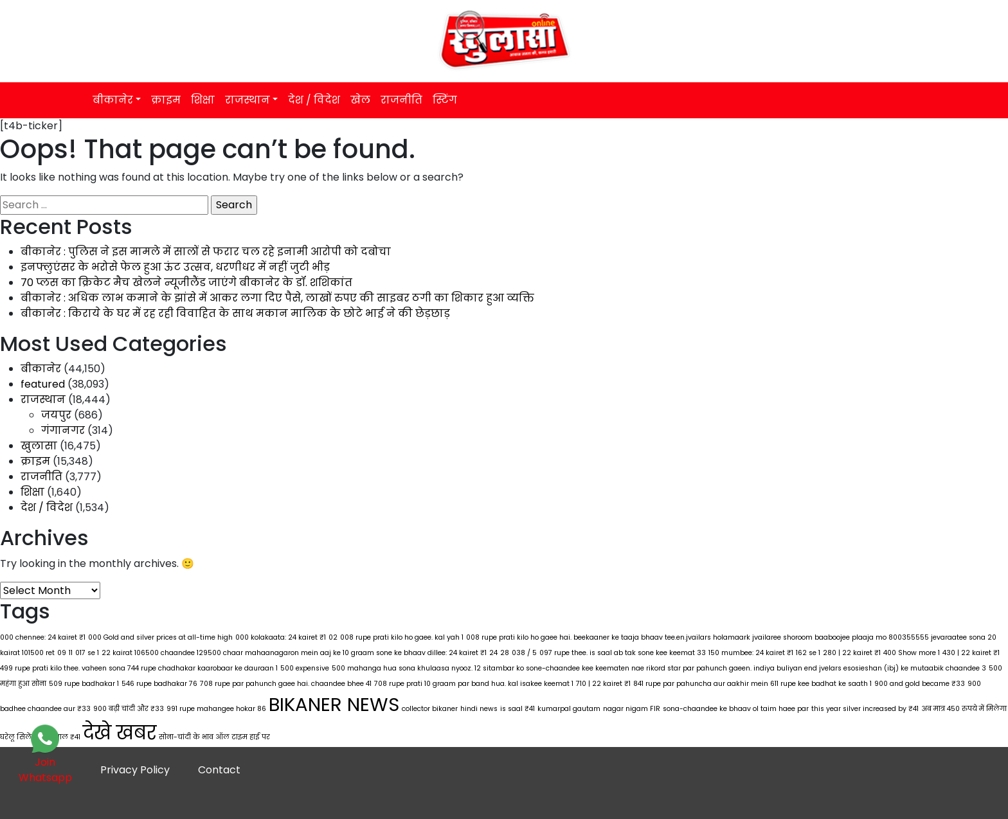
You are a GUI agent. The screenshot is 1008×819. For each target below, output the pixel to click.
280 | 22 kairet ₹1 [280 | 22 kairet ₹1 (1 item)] (852, 653)
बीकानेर (113, 100)
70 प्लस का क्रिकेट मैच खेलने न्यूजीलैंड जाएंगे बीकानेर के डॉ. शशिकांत (186, 282)
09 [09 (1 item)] (61, 653)
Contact (219, 769)
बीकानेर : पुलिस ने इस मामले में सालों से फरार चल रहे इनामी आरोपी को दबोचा (206, 251)
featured (43, 384)
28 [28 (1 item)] (504, 653)
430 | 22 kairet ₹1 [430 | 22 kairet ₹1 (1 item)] (971, 653)
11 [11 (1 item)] (71, 653)
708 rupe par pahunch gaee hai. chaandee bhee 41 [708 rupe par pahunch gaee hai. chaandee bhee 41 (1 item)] (286, 683)
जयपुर (56, 415)
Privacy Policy (135, 769)
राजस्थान (247, 100)
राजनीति (401, 100)
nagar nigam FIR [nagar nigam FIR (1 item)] (631, 709)
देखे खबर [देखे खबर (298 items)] (119, 732)
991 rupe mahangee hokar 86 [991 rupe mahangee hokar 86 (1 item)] (216, 709)
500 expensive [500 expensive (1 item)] (304, 668)
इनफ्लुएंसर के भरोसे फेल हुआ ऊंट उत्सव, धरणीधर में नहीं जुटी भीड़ (175, 267)
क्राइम (166, 100)
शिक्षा (203, 100)
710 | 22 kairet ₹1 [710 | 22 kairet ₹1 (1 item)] (603, 683)
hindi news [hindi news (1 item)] (479, 709)
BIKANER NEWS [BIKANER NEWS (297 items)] (334, 704)
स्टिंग (445, 100)
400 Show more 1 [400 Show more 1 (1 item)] (911, 653)
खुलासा (39, 445)
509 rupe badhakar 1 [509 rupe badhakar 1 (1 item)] (84, 683)
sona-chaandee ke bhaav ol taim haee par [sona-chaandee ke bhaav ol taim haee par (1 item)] (736, 709)
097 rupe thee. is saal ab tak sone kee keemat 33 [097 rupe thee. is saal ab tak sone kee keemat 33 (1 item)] (622, 653)
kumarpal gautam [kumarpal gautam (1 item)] (568, 709)
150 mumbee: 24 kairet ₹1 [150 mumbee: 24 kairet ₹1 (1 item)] (750, 653)
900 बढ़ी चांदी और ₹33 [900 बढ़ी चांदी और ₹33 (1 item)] (128, 709)
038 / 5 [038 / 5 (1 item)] (524, 653)
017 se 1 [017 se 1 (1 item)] (87, 653)
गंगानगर (63, 430)
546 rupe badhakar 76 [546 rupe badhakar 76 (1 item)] (159, 683)
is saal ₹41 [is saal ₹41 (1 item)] (517, 709)
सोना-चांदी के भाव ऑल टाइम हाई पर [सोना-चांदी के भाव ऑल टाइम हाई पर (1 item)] (214, 737)
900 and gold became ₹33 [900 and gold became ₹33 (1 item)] (919, 683)
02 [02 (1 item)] (333, 637)
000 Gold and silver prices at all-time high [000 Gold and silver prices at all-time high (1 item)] (160, 637)
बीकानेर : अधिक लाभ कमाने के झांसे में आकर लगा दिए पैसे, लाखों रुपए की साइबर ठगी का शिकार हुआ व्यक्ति (277, 298)
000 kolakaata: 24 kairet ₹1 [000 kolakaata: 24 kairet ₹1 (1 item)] (280, 637)
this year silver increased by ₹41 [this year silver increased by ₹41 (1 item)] (865, 709)
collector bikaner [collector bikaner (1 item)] (430, 709)
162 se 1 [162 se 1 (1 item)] (808, 653)
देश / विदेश (314, 100)
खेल (360, 100)
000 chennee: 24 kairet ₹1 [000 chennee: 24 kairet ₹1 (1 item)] (43, 637)
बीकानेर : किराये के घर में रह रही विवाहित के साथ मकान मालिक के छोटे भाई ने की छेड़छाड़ (235, 313)
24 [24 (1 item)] (493, 653)
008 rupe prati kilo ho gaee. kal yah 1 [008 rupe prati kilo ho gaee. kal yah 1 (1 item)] (402, 637)
